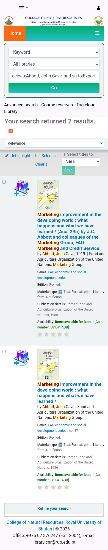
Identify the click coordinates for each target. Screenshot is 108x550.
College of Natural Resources (35, 522)
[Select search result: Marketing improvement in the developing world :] (4, 182)
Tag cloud (86, 104)
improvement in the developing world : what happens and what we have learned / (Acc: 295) (69, 231)
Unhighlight (17, 155)
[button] (23, 8)
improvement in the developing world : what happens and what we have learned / (69, 392)
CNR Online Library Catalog (10, 8)
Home (15, 33)
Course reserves (57, 104)
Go (54, 87)
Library (10, 111)
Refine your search (54, 508)
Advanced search (21, 104)
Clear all (42, 164)
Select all (50, 155)
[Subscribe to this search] (10, 130)
